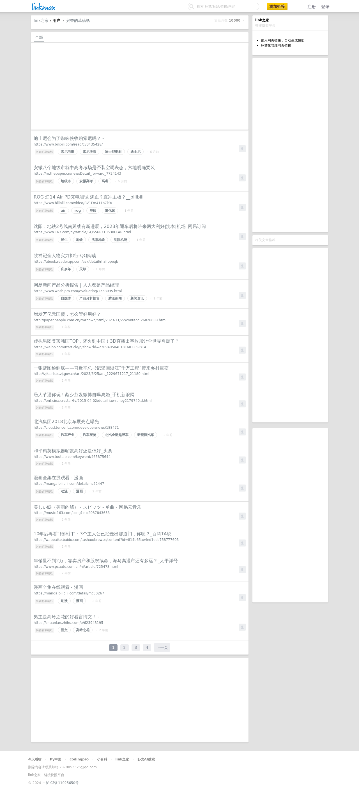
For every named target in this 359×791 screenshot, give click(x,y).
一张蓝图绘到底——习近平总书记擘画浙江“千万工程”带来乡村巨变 (101, 368)
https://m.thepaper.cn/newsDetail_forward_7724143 (77, 174)
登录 (325, 6)
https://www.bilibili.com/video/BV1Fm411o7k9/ (73, 203)
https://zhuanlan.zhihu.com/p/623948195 (68, 623)
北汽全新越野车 (116, 435)
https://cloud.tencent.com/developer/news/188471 (76, 428)
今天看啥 (35, 759)
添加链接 (277, 6)
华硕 (92, 211)
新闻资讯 (137, 298)
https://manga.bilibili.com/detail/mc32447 (69, 484)
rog (77, 211)
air (63, 211)
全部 (39, 37)
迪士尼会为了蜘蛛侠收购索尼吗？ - (69, 138)
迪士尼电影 (113, 152)
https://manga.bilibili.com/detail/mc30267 (69, 593)
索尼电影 (67, 152)
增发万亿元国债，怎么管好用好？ (67, 314)
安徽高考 (86, 181)
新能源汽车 (145, 435)
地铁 (79, 240)
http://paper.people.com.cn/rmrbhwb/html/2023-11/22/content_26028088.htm (99, 320)
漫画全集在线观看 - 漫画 (58, 477)
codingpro (79, 759)
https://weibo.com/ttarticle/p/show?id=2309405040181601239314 (90, 347)
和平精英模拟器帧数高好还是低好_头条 (73, 450)
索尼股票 (89, 152)
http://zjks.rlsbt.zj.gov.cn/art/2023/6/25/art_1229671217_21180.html (91, 374)
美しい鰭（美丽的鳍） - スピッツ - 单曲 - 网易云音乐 (87, 507)
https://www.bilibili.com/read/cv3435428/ (68, 144)
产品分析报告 (89, 298)
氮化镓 (110, 211)
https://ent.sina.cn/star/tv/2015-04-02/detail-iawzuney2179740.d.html (93, 401)
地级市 (66, 181)
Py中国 (55, 759)
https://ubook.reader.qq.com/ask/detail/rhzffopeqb (76, 262)
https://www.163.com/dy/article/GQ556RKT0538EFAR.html (82, 232)
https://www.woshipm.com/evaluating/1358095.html (78, 291)
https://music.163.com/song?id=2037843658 (72, 513)
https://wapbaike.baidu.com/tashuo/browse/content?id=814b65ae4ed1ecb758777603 (106, 540)
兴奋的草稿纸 (78, 20)
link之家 (41, 20)
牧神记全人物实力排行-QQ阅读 (65, 255)
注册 (311, 6)
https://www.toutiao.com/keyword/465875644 (72, 457)
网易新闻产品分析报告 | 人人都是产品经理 (76, 285)
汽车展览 (89, 435)
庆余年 (66, 269)
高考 (105, 181)
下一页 (162, 647)
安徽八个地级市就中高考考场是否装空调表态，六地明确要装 (94, 167)
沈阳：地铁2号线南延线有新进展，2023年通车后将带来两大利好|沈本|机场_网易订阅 (120, 226)
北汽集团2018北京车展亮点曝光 (66, 421)
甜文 (64, 630)
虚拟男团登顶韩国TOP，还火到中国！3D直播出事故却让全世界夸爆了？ (106, 341)
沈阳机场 (120, 240)
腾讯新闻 (115, 298)
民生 (64, 240)
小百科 (102, 759)
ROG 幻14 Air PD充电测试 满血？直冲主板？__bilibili (89, 197)
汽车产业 (67, 435)
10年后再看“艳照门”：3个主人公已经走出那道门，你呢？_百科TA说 (102, 533)
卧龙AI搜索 (146, 759)
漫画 (79, 491)
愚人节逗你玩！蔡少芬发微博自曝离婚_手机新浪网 (84, 394)
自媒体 (66, 298)
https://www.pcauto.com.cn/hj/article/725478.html (76, 567)
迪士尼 (135, 152)
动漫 (64, 491)
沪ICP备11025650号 (62, 783)
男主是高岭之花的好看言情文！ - (67, 616)
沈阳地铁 (98, 240)
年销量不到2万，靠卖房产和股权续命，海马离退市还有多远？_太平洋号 (106, 560)
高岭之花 (82, 630)
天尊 (82, 269)
